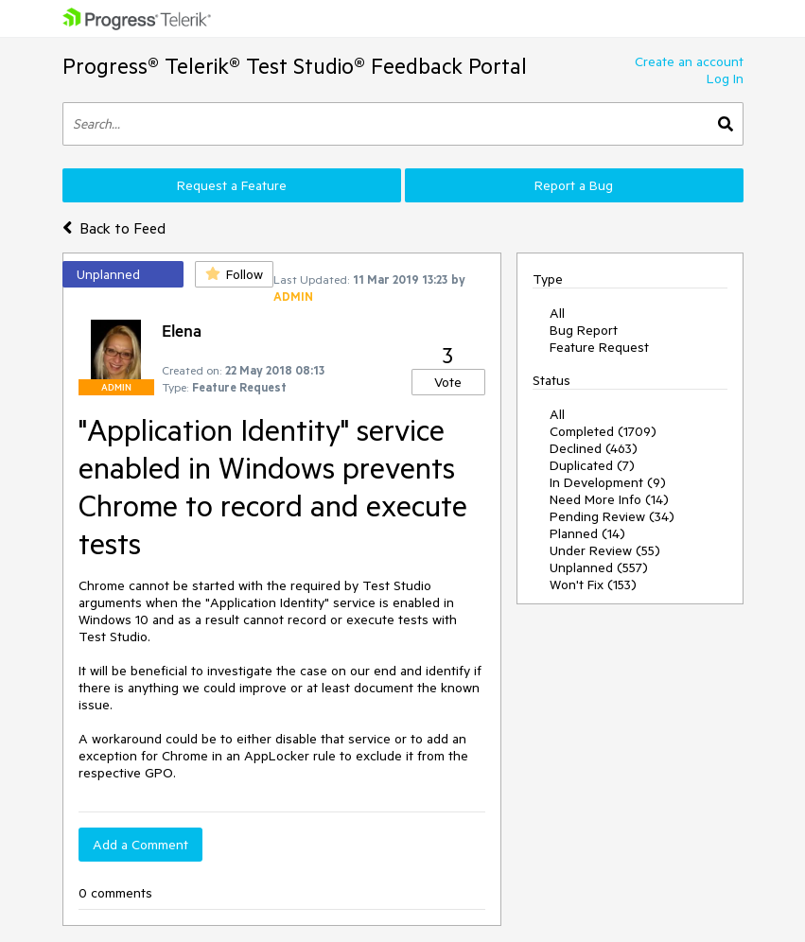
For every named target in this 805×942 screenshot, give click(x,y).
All (557, 313)
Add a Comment (140, 844)
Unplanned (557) (599, 567)
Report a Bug (573, 185)
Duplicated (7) (592, 465)
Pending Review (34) (612, 516)
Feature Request (599, 347)
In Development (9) (608, 482)
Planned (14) (587, 533)
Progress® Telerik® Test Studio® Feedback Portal (294, 65)
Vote (448, 382)
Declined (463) (594, 448)
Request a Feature (232, 185)
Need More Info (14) (609, 499)
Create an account (689, 61)
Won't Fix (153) (593, 584)
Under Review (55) (605, 550)
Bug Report (584, 330)
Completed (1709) (603, 431)
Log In (725, 78)
